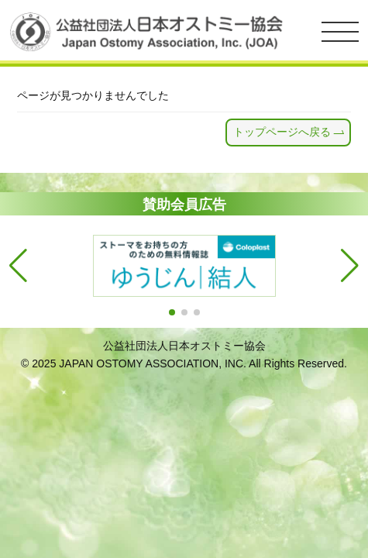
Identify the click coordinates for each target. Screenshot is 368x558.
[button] (172, 312)
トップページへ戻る (282, 132)
